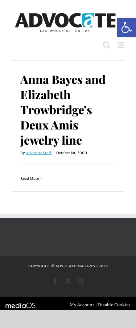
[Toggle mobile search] (106, 45)
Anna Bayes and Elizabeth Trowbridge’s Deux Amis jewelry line (63, 109)
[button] (126, 27)
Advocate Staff (38, 152)
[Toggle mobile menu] (121, 45)
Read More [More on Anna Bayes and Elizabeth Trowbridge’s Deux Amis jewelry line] (29, 178)
